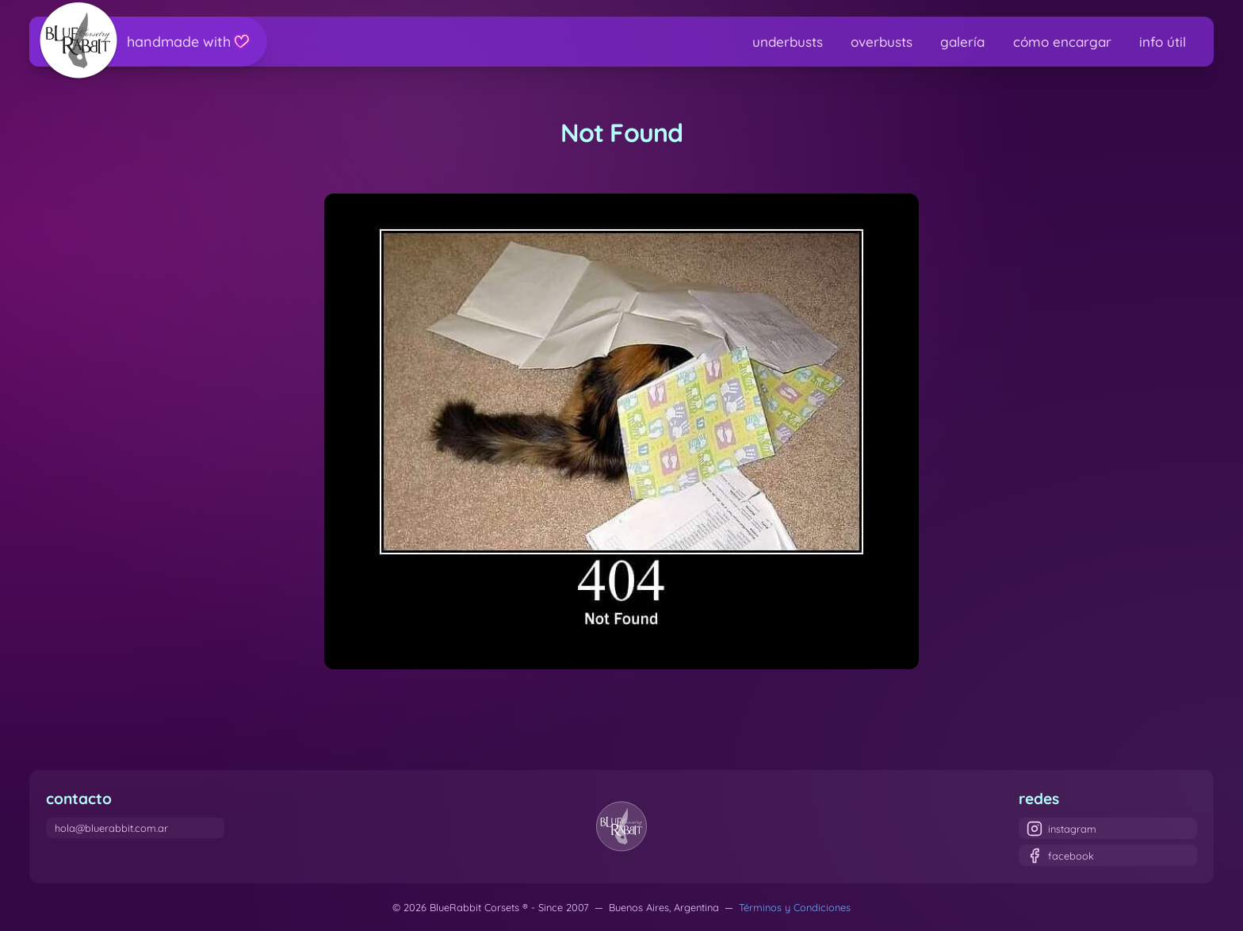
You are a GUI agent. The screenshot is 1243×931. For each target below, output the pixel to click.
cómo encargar (1062, 41)
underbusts (787, 41)
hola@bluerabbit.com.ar (111, 828)
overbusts (881, 41)
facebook (1060, 856)
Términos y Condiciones (795, 907)
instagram (1061, 829)
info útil (1162, 41)
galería (962, 41)
